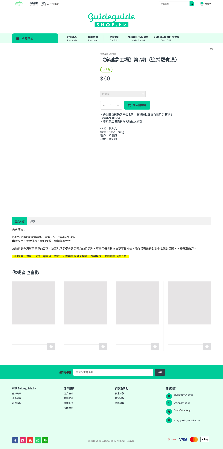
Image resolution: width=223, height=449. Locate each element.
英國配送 (68, 407)
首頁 (212, 49)
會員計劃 (16, 398)
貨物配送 (68, 398)
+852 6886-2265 (182, 403)
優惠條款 (119, 393)
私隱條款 (119, 403)
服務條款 (119, 398)
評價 (32, 221)
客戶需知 (68, 393)
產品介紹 (20, 221)
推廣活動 (16, 403)
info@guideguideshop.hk (187, 420)
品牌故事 (16, 393)
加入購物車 (140, 105)
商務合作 (68, 403)
